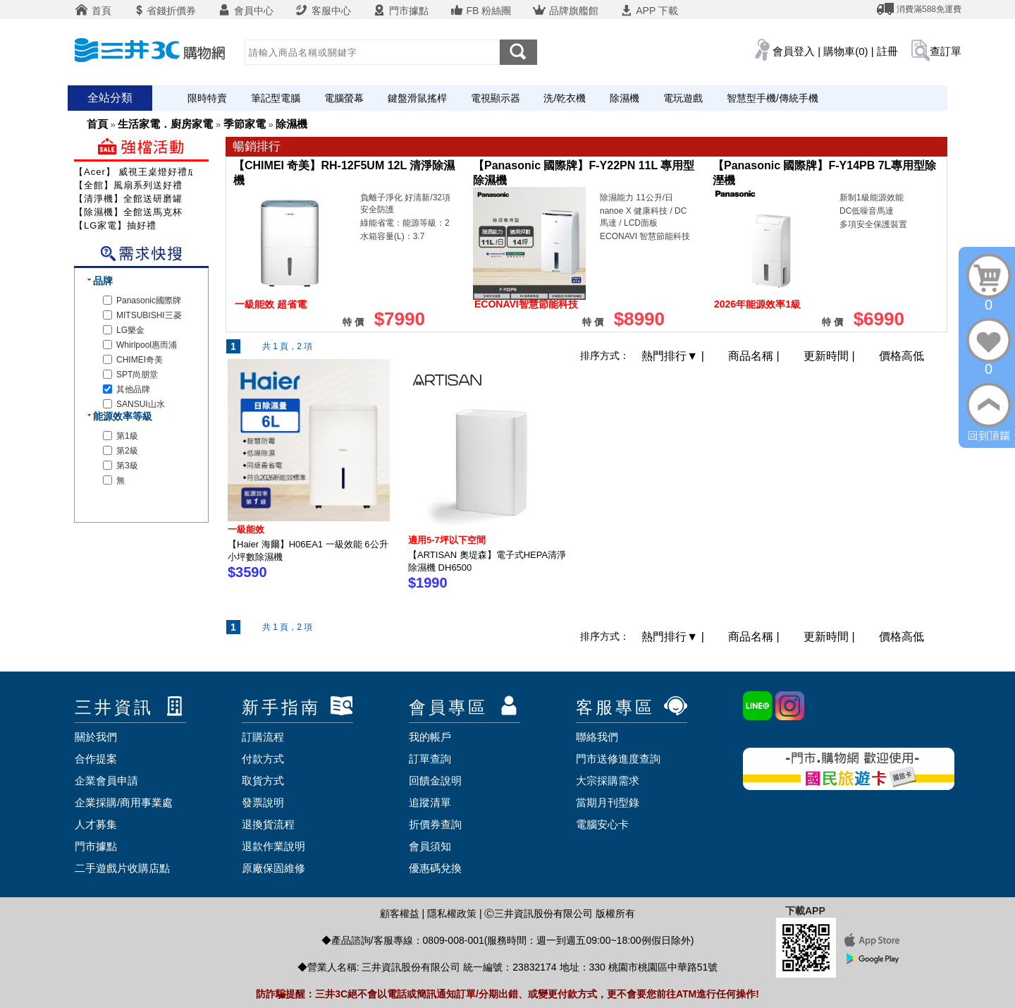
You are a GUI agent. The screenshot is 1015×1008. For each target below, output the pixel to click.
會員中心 (245, 10)
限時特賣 (207, 98)
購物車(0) (845, 51)
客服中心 (323, 10)
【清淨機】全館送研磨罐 (128, 198)
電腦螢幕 (344, 98)
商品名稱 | (755, 356)
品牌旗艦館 (565, 10)
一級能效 (246, 529)
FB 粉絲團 (481, 10)
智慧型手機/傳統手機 (772, 98)
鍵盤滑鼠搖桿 (417, 98)
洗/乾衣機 (564, 98)
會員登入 (794, 51)
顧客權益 (399, 913)
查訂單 (945, 51)
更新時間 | (831, 356)
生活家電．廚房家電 (165, 124)
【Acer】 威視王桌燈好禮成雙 (140, 171)
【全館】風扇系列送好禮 (128, 185)
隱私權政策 (451, 913)
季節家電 (244, 124)
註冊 (887, 51)
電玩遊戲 (683, 98)
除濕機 (624, 98)
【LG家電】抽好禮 (115, 225)
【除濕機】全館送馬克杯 (128, 212)
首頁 (93, 10)
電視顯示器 (495, 98)
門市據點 (400, 10)
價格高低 (901, 356)
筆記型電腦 (275, 98)
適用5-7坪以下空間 (447, 540)
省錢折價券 (164, 10)
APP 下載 (649, 10)
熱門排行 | (674, 356)
